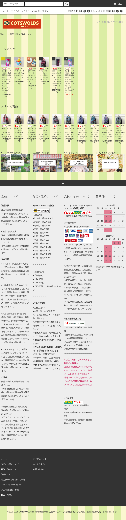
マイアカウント (40, 459)
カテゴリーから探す (19, 11)
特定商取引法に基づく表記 (13, 479)
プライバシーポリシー (11, 485)
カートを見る (39, 464)
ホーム (5, 11)
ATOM (10, 495)
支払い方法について (10, 464)
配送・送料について (10, 469)
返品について (7, 474)
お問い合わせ (39, 469)
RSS (3, 495)
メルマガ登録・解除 (10, 490)
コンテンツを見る (39, 11)
